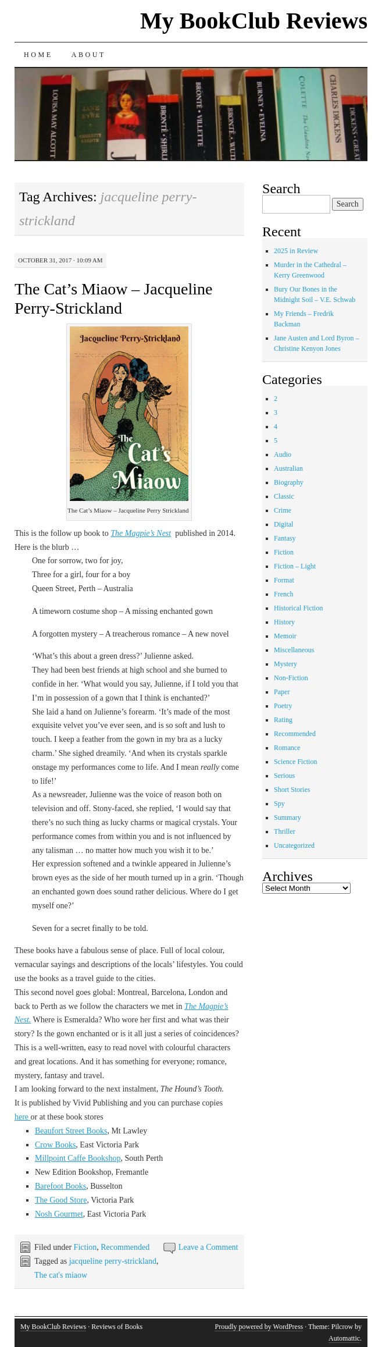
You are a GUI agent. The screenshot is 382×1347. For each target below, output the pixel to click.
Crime (282, 510)
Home (38, 55)
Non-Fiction (291, 678)
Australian (288, 468)
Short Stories (292, 790)
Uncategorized (294, 845)
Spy (279, 803)
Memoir (285, 636)
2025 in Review (296, 251)
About (89, 55)
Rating (283, 720)
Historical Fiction (298, 608)
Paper (282, 692)
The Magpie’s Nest (140, 533)
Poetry (283, 706)
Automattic (344, 1338)
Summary (287, 817)
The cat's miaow (60, 1275)
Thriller (284, 831)
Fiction (85, 1247)
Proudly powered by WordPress (259, 1327)
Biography (289, 482)
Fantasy (284, 538)
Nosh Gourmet (59, 1214)
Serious (284, 776)
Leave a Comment (208, 1247)
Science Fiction (295, 762)
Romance (287, 748)
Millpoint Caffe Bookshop (78, 1158)
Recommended (125, 1247)
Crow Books (55, 1144)
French (283, 594)
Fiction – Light (295, 566)
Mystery (285, 664)
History (284, 622)
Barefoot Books (60, 1186)
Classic (284, 496)
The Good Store (61, 1200)
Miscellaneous (294, 650)
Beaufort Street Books (71, 1130)
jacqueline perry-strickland (112, 1261)
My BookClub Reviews (253, 21)
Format (284, 580)
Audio (282, 454)
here (23, 1117)
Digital (283, 524)
